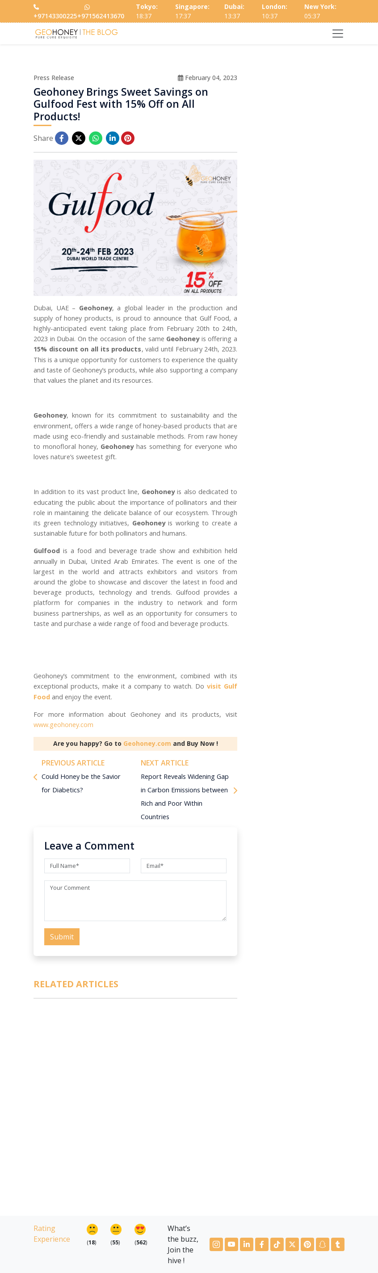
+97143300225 (55, 12)
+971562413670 (100, 11)
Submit (62, 937)
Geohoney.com (147, 743)
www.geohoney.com (63, 724)
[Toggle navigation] (337, 33)
